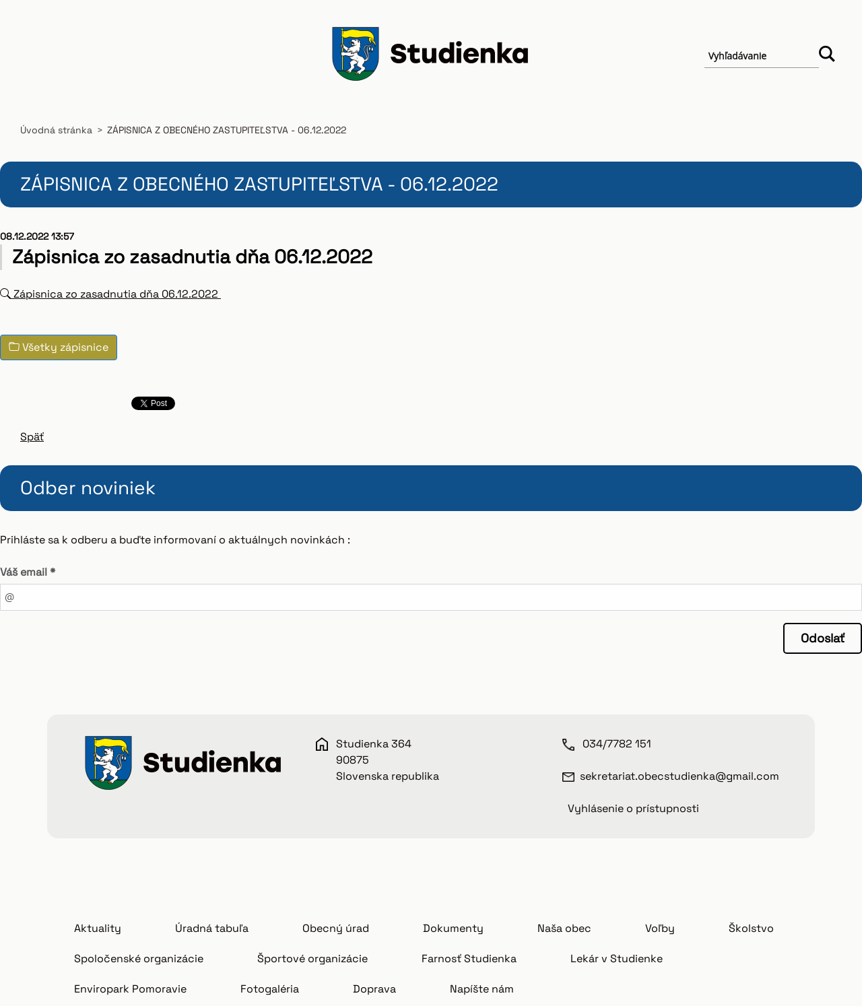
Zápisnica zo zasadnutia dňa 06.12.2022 (110, 294)
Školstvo (751, 928)
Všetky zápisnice (58, 347)
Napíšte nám (482, 989)
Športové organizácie (312, 958)
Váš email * (27, 572)
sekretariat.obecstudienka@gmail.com (679, 776)
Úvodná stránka (56, 130)
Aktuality (97, 928)
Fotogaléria (269, 989)
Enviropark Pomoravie (130, 989)
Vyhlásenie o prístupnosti (633, 808)
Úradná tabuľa (211, 928)
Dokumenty (453, 928)
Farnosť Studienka (469, 958)
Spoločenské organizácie (138, 958)
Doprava (374, 989)
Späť (32, 437)
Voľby (660, 928)
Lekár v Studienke (616, 958)
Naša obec (564, 928)
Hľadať (827, 56)
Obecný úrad (335, 928)
